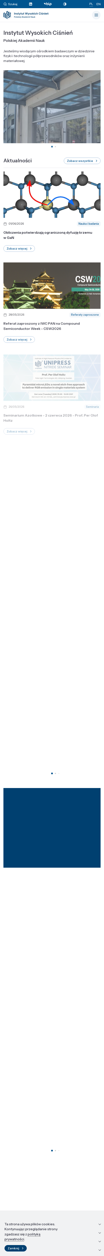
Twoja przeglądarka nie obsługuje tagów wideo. (52, 109)
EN (99, 4)
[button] (52, 149)
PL (91, 4)
